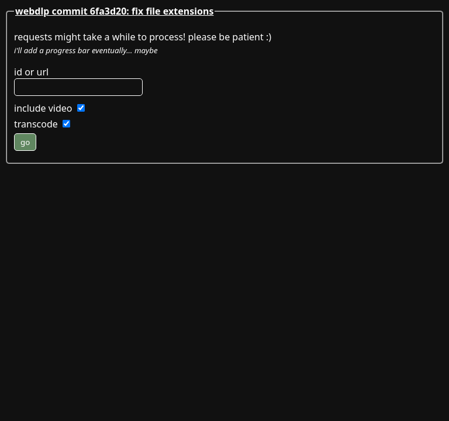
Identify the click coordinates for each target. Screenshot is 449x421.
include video (43, 108)
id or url (31, 71)
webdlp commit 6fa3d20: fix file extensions (114, 11)
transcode (36, 124)
